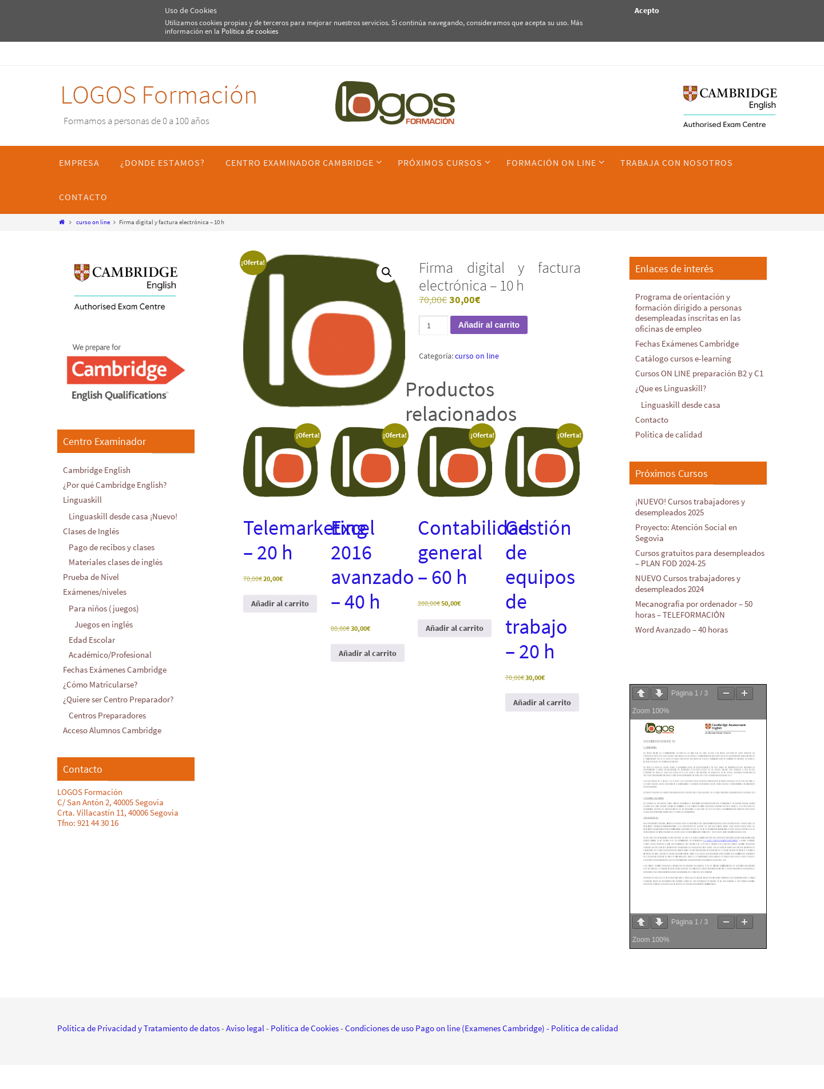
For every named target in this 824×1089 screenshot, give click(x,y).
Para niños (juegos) (104, 605)
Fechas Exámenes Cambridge (115, 664)
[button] (387, 272)
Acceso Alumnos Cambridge (112, 725)
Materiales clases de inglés (116, 560)
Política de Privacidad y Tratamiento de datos (138, 1021)
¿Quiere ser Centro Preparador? (118, 694)
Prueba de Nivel (91, 574)
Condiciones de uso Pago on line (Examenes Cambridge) (445, 1021)
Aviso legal (245, 1021)
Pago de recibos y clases (111, 545)
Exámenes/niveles (94, 589)
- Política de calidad (581, 1021)
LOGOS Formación (159, 94)
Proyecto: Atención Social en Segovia (686, 528)
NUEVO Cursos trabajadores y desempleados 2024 (687, 578)
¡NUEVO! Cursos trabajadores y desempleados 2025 (690, 503)
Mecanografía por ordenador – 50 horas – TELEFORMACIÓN (693, 602)
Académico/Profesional (110, 650)
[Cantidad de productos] (433, 325)
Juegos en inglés (103, 621)
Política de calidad (668, 431)
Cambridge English (96, 469)
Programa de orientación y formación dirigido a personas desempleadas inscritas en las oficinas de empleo (688, 312)
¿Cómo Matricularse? (100, 679)
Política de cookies (249, 31)
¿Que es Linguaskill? (670, 385)
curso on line (93, 222)
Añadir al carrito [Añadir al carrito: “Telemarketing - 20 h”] (280, 603)
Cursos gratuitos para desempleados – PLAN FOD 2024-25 (699, 552)
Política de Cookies (305, 1021)
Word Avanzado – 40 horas (681, 622)
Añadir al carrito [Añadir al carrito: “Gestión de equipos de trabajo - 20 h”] (542, 702)
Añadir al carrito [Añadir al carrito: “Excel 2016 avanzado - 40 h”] (368, 653)
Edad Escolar (92, 635)
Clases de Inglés (91, 529)
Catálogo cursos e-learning (683, 356)
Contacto (651, 416)
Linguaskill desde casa (680, 401)
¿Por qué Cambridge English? (115, 484)
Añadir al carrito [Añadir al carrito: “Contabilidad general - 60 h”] (455, 628)
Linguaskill (82, 499)
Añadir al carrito (489, 324)
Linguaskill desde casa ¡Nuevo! (123, 515)
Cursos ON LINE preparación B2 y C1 (699, 371)
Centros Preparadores (107, 710)
